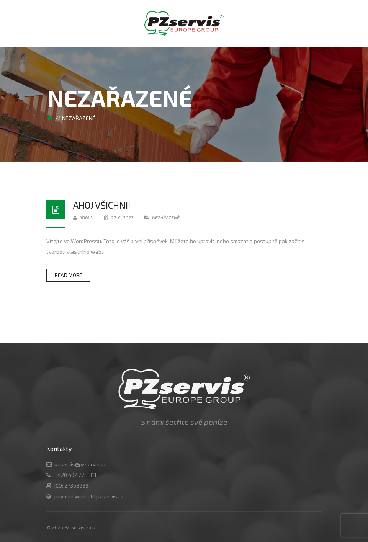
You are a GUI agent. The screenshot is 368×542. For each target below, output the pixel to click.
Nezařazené (166, 217)
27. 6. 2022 (119, 217)
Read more (68, 275)
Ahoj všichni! (101, 205)
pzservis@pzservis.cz (80, 464)
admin (83, 217)
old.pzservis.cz (106, 496)
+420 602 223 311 (75, 475)
